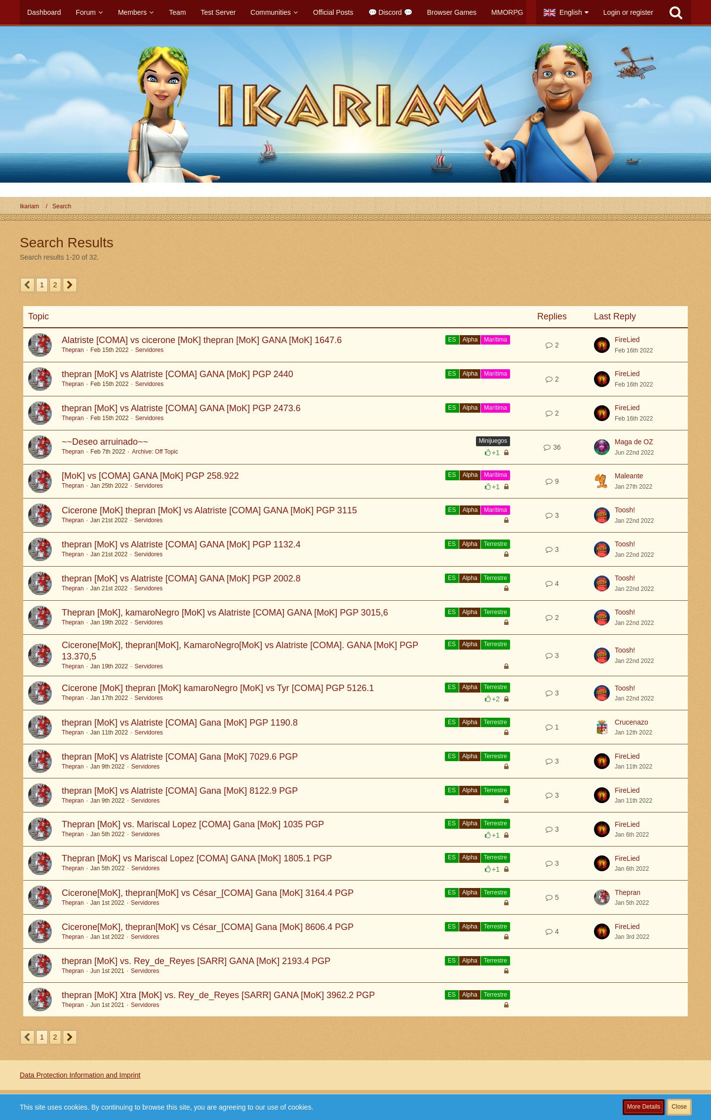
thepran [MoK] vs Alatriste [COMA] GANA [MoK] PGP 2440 (177, 374)
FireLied (627, 340)
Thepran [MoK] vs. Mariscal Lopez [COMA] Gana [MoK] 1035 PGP (193, 824)
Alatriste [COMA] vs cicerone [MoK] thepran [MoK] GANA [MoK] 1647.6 (202, 340)
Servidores (149, 350)
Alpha (470, 339)
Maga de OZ (634, 442)
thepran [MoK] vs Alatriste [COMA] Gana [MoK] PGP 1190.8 (180, 723)
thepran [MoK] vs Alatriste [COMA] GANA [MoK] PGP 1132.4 (181, 544)
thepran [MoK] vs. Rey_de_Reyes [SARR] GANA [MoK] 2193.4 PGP (196, 961)
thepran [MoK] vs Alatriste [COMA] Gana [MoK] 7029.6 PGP (180, 757)
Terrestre (495, 544)
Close (679, 1106)
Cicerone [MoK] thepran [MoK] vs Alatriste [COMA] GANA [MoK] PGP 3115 (209, 510)
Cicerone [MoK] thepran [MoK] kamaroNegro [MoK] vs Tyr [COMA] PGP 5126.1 (218, 688)
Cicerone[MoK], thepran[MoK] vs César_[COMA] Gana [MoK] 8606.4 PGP (208, 927)
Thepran (73, 350)
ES (452, 339)
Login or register (628, 12)
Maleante (629, 476)
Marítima (495, 339)
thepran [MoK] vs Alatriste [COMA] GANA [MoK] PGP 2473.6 (181, 408)
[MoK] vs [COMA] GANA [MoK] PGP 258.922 (150, 476)
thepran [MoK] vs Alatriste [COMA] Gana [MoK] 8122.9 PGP (180, 791)
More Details (643, 1106)
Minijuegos (493, 440)
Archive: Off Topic (155, 451)
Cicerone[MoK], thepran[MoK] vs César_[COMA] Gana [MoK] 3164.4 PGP (208, 893)
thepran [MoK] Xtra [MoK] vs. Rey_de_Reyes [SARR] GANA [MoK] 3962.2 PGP (218, 995)
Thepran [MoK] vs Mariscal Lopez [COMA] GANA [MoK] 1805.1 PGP (197, 858)
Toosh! (625, 510)
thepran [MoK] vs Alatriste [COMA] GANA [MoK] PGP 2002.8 (181, 578)
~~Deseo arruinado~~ (105, 442)
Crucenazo (631, 722)
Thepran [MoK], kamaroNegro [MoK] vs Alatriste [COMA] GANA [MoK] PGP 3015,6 (225, 613)
